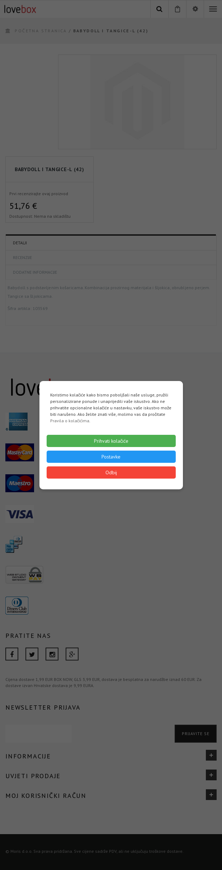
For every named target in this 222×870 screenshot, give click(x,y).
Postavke (111, 456)
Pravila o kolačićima (69, 420)
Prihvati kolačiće (111, 441)
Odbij (111, 472)
